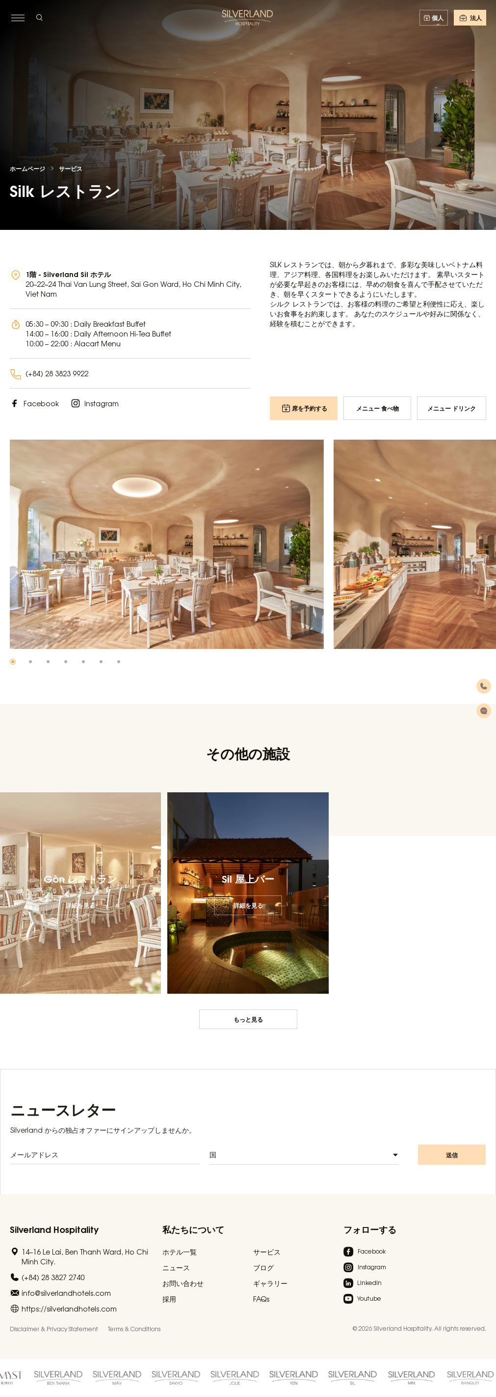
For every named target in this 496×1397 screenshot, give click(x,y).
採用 (169, 1299)
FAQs (261, 1299)
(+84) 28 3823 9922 (57, 373)
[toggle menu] (18, 18)
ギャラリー (270, 1283)
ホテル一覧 (179, 1252)
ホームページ (27, 168)
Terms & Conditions (134, 1328)
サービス (70, 168)
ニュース (176, 1267)
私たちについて (193, 1228)
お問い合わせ (183, 1283)
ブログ (263, 1267)
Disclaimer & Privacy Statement (54, 1328)
